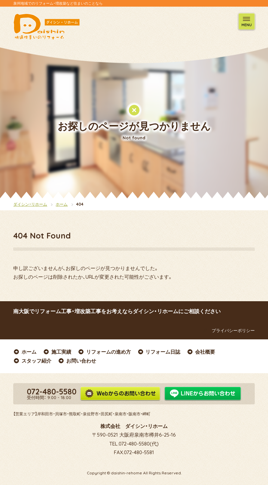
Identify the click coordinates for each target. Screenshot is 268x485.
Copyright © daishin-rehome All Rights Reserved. (134, 472)
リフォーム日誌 (159, 351)
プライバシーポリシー (228, 330)
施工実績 (57, 351)
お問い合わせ (77, 360)
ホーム (62, 204)
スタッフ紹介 (32, 360)
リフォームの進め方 (104, 351)
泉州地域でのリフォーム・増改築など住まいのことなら (58, 3)
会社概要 (201, 351)
